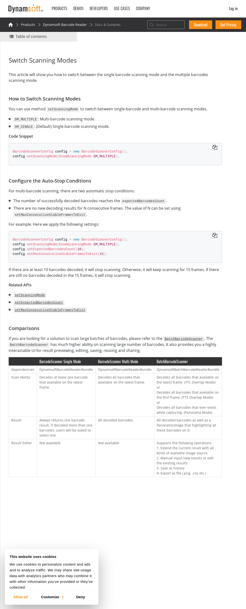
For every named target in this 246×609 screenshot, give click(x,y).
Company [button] (143, 8)
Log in (233, 8)
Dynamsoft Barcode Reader (65, 24)
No (202, 66)
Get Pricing (228, 25)
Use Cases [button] (122, 8)
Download (200, 25)
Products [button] (59, 8)
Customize (52, 597)
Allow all (20, 597)
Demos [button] (78, 8)
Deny (80, 597)
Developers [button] (99, 8)
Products (28, 24)
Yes (184, 66)
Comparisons (193, 114)
